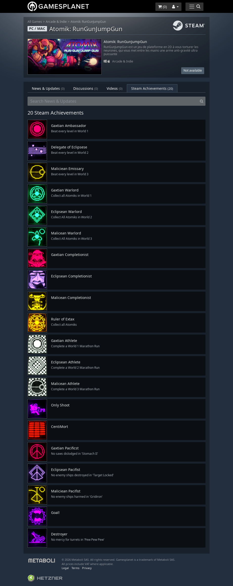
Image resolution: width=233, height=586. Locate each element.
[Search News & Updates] (113, 101)
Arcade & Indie (56, 22)
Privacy (87, 568)
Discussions (85, 88)
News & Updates (48, 88)
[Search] (201, 101)
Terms (75, 568)
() (162, 6)
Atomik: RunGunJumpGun (88, 22)
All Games (35, 22)
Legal (65, 568)
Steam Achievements (152, 88)
